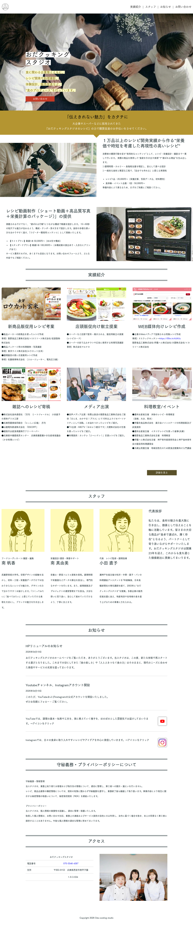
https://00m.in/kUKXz (170, 338)
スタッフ (150, 6)
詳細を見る (162, 472)
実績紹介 (135, 6)
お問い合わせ (183, 6)
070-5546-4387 (70, 863)
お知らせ (165, 6)
